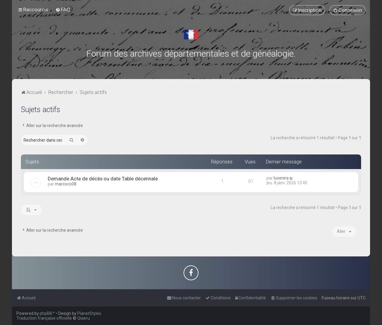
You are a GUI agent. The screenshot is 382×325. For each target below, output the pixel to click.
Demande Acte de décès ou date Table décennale (103, 179)
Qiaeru (83, 318)
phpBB (46, 313)
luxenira (281, 178)
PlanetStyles (89, 313)
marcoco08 (65, 184)
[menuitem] (63, 9)
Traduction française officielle (44, 318)
